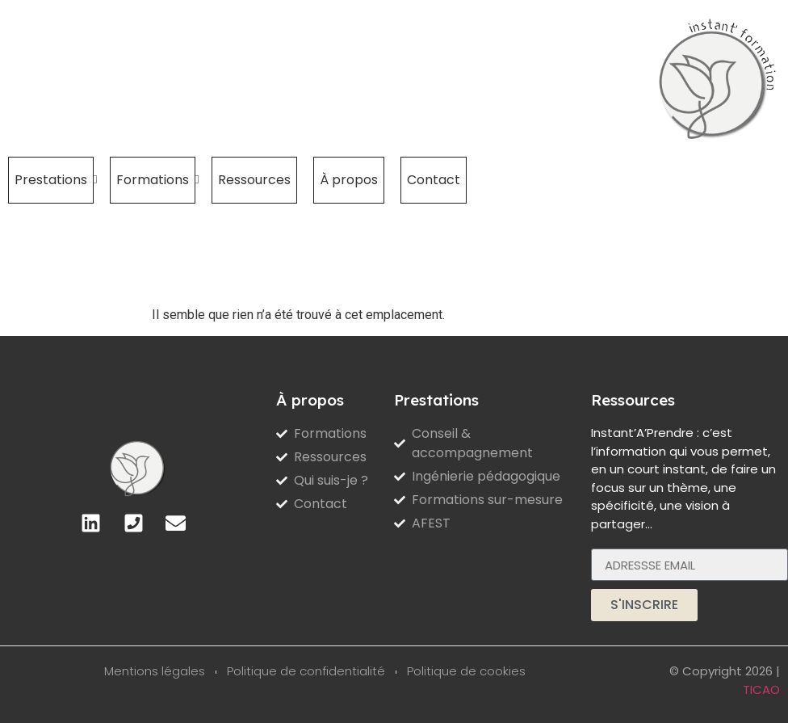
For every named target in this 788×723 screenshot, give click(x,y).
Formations (155, 179)
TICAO (761, 689)
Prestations (54, 179)
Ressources (254, 179)
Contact (433, 179)
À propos (349, 179)
